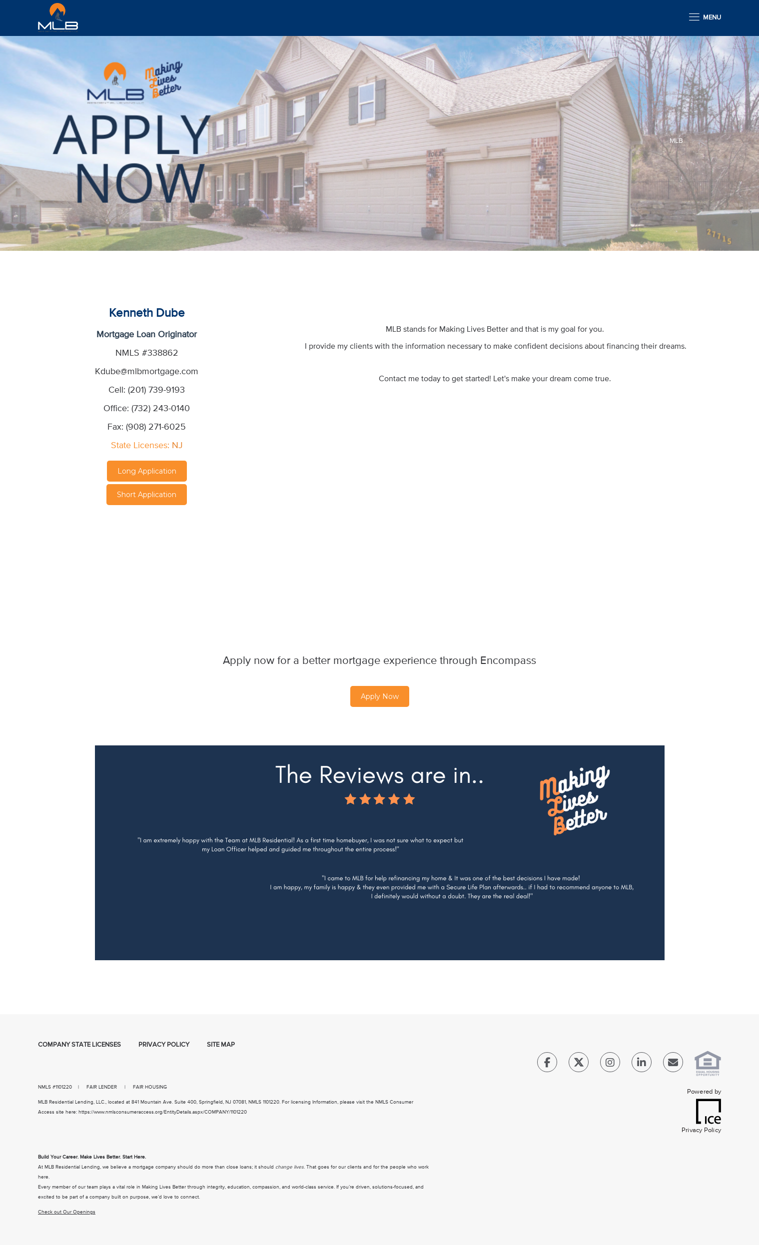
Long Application (146, 471)
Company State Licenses (79, 1045)
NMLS (44, 1087)
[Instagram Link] (610, 1064)
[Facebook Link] (547, 1064)
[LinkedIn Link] (642, 1064)
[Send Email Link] (673, 1064)
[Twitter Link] (579, 1064)
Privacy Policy (163, 1045)
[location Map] (147, 565)
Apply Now (380, 696)
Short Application (146, 494)
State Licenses (139, 445)
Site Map (221, 1045)
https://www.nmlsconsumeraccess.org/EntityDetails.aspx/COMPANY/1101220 (162, 1112)
